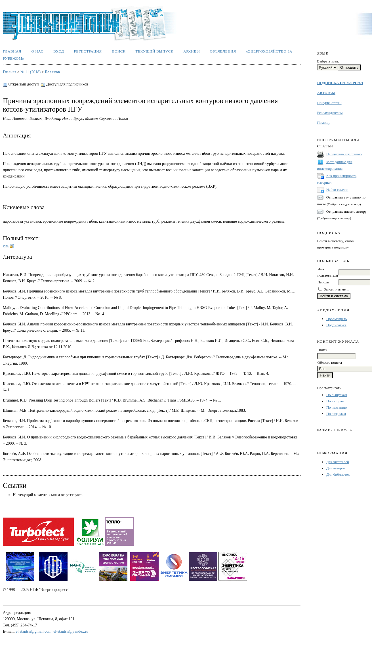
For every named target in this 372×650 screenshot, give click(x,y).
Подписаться (336, 325)
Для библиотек (338, 474)
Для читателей (337, 462)
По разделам (336, 413)
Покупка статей (329, 103)
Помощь (323, 122)
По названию (336, 407)
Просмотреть (336, 319)
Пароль (323, 282)
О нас (37, 51)
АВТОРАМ (326, 93)
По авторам (335, 401)
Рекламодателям (329, 112)
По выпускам (336, 395)
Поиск (119, 51)
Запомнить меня (336, 289)
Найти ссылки (337, 189)
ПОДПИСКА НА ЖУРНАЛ (340, 83)
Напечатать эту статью (344, 154)
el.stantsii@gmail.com (34, 631)
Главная (12, 51)
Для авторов (335, 468)
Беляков (52, 72)
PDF (6, 246)
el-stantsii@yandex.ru (70, 631)
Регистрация (88, 51)
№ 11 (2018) (30, 72)
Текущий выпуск (154, 51)
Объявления (223, 51)
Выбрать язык (328, 61)
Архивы (191, 51)
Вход (58, 51)
